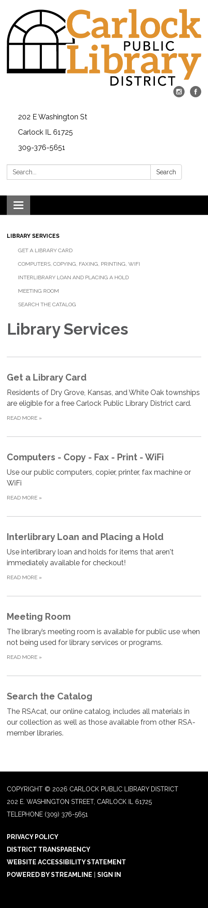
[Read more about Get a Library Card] (104, 396)
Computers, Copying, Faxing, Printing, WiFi (79, 264)
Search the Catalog (47, 304)
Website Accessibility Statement (66, 862)
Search (166, 172)
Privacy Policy (33, 836)
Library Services (33, 236)
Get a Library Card (45, 250)
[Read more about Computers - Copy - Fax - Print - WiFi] (104, 476)
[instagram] (179, 95)
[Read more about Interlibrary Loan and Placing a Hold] (104, 556)
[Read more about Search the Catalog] (104, 715)
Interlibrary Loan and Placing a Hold (73, 277)
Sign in (109, 874)
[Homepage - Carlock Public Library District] (104, 47)
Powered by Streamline (49, 874)
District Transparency (48, 849)
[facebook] (195, 95)
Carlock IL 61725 (45, 132)
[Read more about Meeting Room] (104, 636)
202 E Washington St (52, 117)
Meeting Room (38, 291)
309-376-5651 (41, 147)
